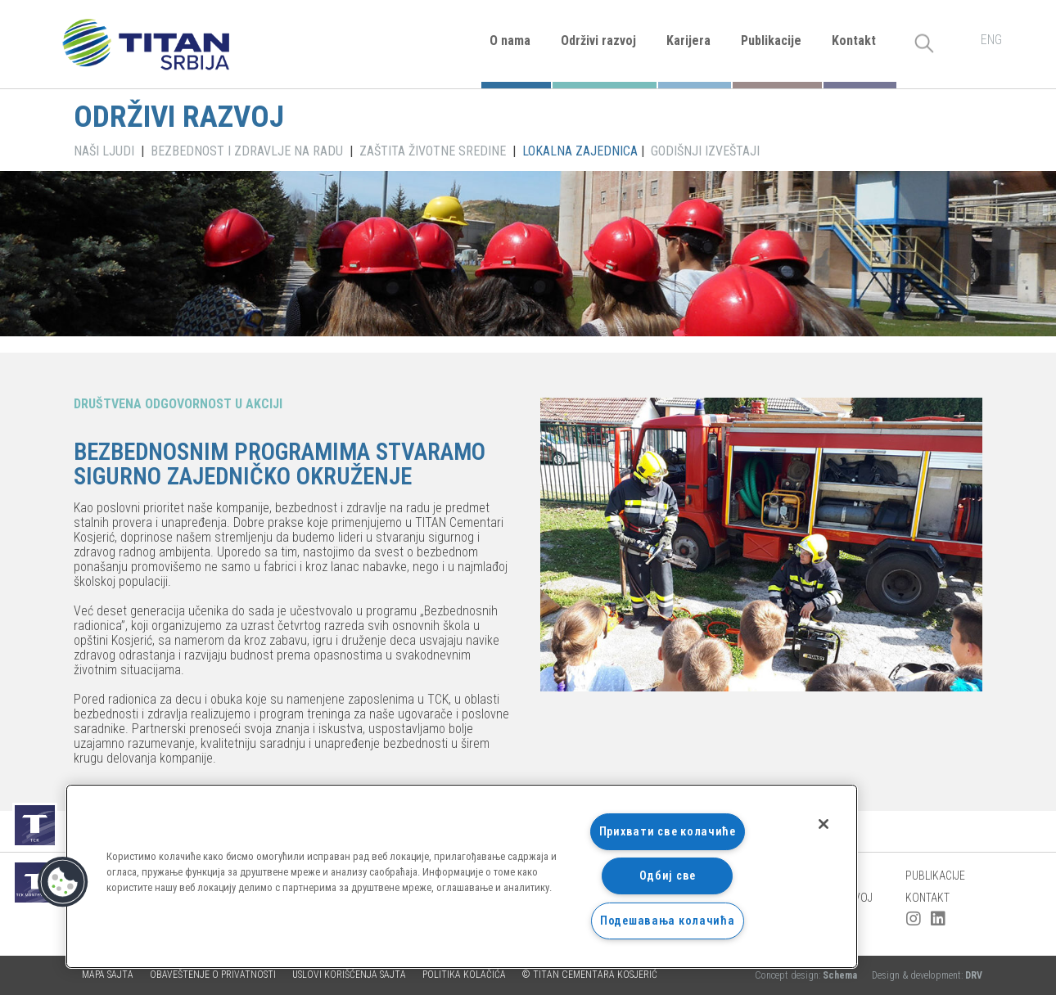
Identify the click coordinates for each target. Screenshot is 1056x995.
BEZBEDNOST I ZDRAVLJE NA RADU (247, 151)
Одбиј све (667, 876)
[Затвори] (824, 824)
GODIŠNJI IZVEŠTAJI (705, 151)
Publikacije (771, 40)
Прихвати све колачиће (667, 832)
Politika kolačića (464, 974)
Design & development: (927, 975)
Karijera (688, 40)
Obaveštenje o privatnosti (213, 974)
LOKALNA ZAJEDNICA (580, 151)
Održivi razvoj (598, 40)
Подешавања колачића (667, 921)
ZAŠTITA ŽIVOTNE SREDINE (432, 151)
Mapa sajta (107, 974)
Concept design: (807, 975)
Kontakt (854, 40)
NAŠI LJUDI (104, 151)
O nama (510, 40)
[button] (63, 882)
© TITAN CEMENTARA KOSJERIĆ (589, 974)
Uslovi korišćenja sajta (349, 974)
